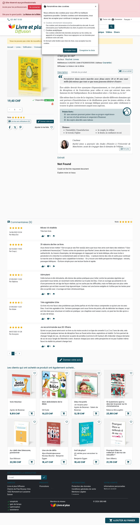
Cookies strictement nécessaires (59, 23)
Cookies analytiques (54, 30)
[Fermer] (95, 6)
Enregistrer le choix (87, 50)
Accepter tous (70, 50)
